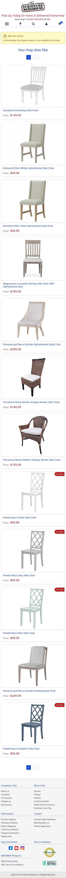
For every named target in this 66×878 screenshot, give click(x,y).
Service (37, 791)
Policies (37, 798)
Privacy (37, 794)
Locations (5, 794)
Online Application (42, 826)
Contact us (6, 801)
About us (5, 791)
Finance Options (8, 819)
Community (6, 798)
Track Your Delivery (9, 829)
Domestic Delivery (9, 822)
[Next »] (38, 57)
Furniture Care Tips (43, 808)
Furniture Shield (41, 801)
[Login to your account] (46, 23)
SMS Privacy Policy (9, 861)
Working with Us (41, 822)
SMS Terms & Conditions (12, 864)
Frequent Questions (10, 833)
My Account (6, 804)
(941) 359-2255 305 (40, 19)
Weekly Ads (6, 836)
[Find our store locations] (20, 23)
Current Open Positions (44, 819)
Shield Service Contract (44, 804)
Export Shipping (8, 826)
